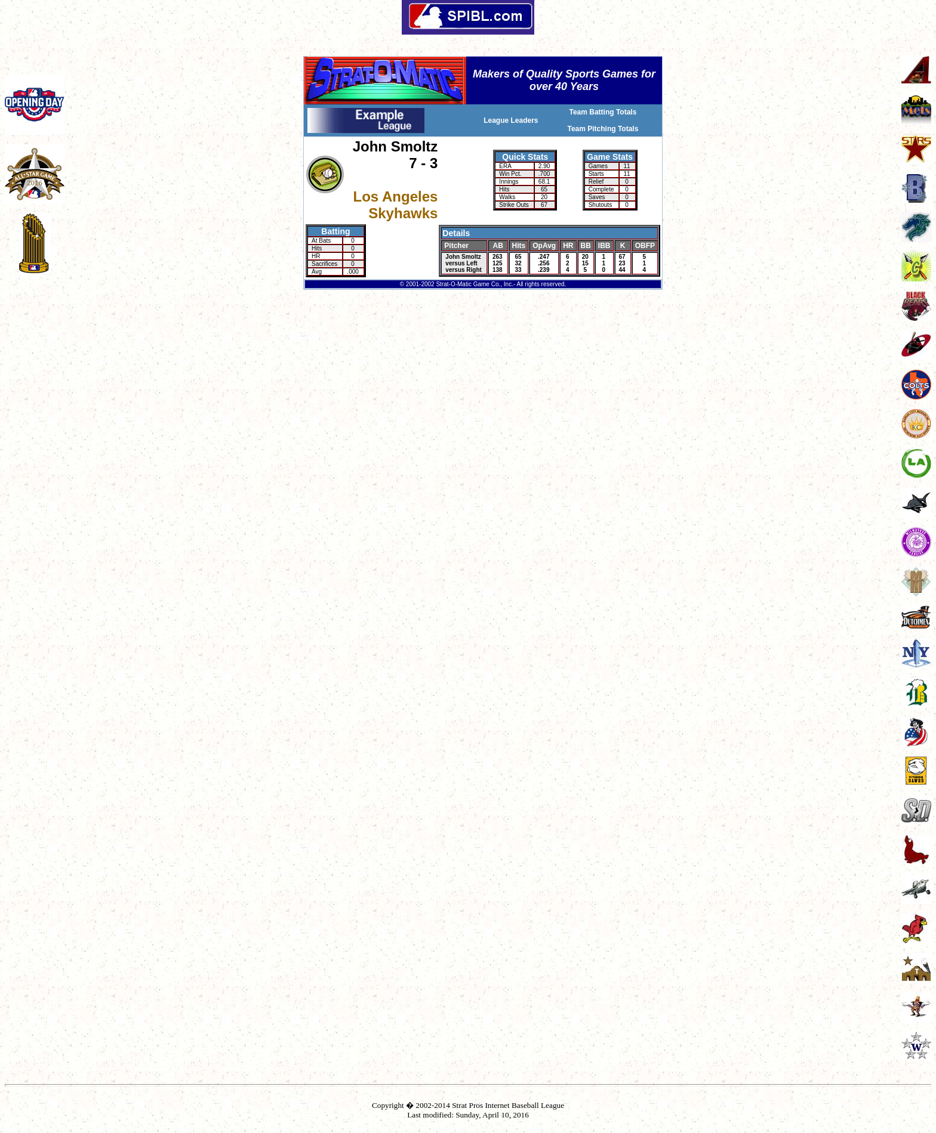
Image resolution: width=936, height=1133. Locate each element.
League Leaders (511, 120)
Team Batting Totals (602, 112)
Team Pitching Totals (602, 129)
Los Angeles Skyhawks (395, 204)
